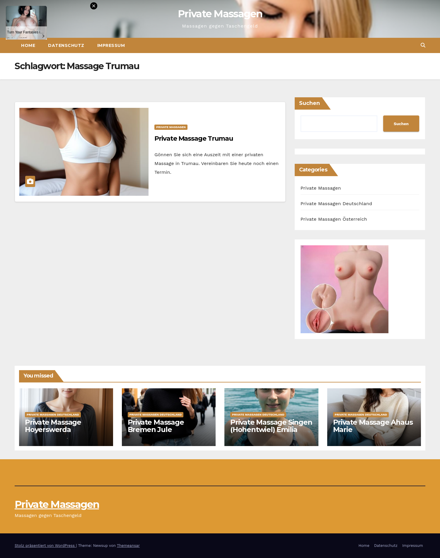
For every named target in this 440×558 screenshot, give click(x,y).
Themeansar (128, 545)
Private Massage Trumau (193, 138)
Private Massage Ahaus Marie (373, 426)
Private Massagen (220, 14)
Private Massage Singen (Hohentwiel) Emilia (271, 426)
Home (364, 545)
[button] (423, 45)
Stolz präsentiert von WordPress (45, 545)
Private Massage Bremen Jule (156, 426)
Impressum (111, 45)
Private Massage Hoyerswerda (53, 426)
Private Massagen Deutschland (336, 203)
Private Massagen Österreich (334, 219)
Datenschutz (386, 545)
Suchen (309, 103)
